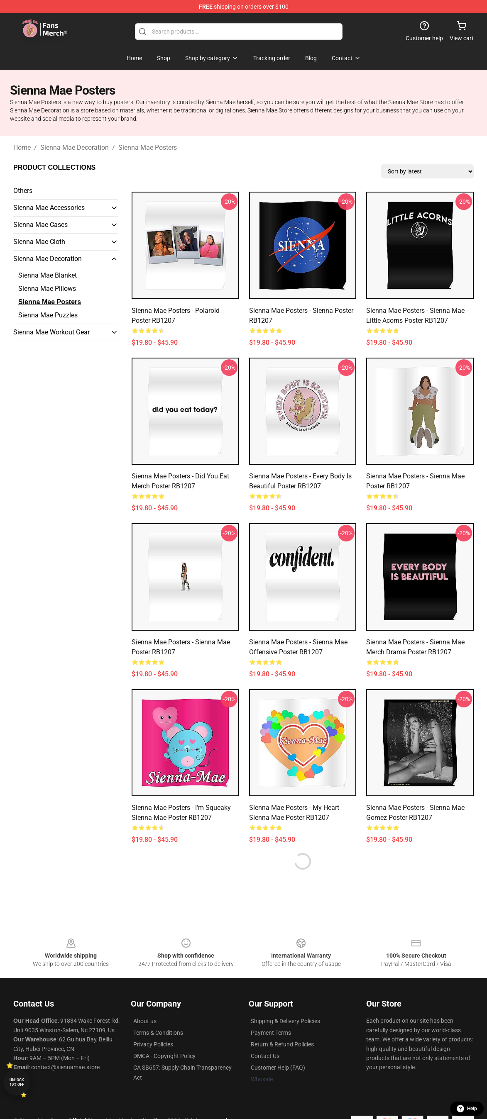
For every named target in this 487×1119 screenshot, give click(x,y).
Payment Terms (271, 1032)
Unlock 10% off (17, 1082)
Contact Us (265, 1056)
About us (145, 1021)
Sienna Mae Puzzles (48, 315)
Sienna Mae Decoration (74, 147)
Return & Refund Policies (282, 1044)
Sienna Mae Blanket (47, 275)
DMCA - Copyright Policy (164, 1056)
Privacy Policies (153, 1044)
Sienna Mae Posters (147, 147)
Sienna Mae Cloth (39, 242)
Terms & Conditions (158, 1032)
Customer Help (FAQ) (278, 1067)
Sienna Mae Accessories (49, 208)
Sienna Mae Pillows (47, 289)
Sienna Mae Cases (40, 225)
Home (22, 147)
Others (22, 191)
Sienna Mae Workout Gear (51, 332)
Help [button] (467, 1108)
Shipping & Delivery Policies (285, 1021)
